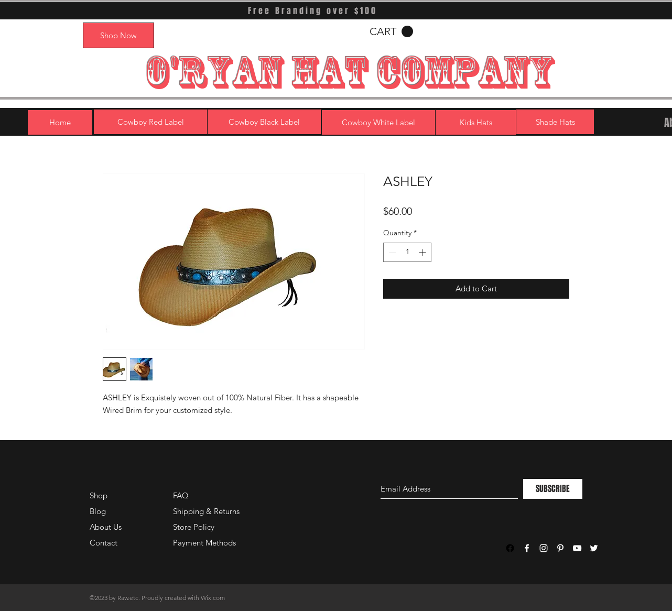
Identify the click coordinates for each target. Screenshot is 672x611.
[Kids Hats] (476, 122)
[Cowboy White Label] (378, 122)
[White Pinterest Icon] (560, 548)
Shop (98, 495)
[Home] (60, 122)
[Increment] (423, 252)
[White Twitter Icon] (594, 548)
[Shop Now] (118, 35)
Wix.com (213, 598)
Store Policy (193, 527)
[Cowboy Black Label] (264, 122)
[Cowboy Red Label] (150, 122)
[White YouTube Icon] (577, 548)
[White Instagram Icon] (543, 548)
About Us (106, 527)
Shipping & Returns (206, 511)
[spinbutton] (407, 252)
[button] (391, 32)
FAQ (181, 495)
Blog (98, 511)
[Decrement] (391, 252)
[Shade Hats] (555, 122)
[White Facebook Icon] (527, 548)
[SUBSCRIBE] (552, 489)
